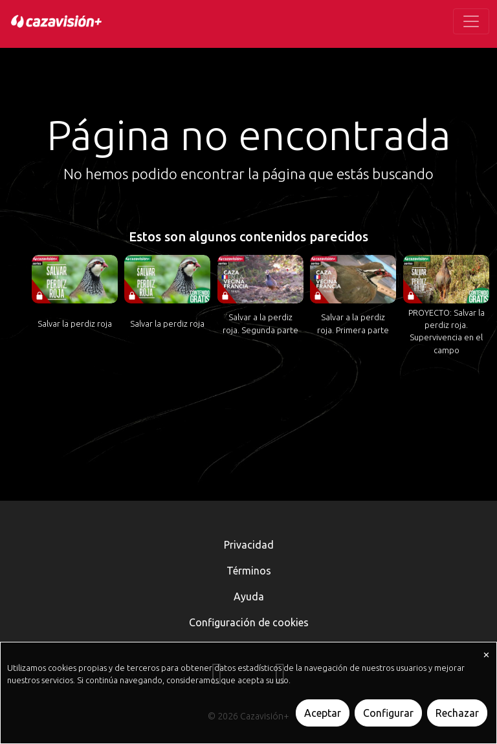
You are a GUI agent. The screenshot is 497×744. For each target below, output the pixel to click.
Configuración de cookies (249, 622)
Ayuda (249, 596)
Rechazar (457, 713)
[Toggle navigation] (471, 21)
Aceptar (322, 713)
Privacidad (249, 545)
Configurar (388, 713)
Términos (248, 570)
